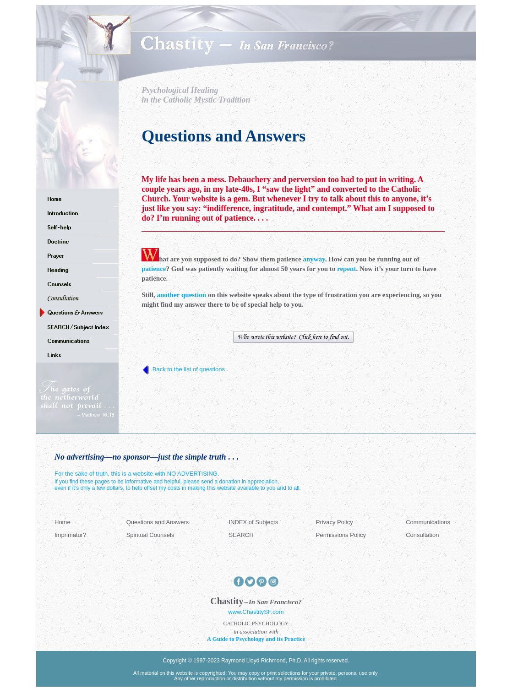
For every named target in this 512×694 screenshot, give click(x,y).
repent (346, 268)
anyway (314, 259)
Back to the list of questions (189, 369)
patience (154, 268)
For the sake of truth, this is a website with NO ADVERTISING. (136, 473)
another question (181, 294)
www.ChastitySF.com (255, 611)
